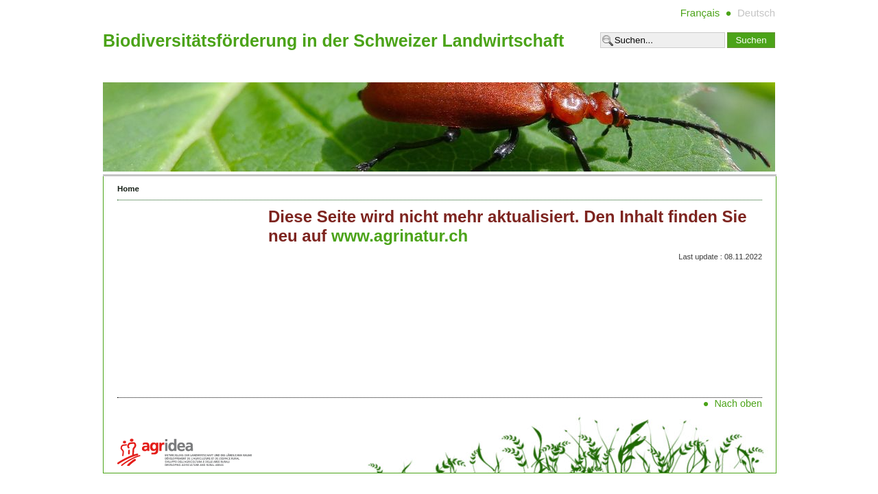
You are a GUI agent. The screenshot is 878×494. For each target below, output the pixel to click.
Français (700, 13)
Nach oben (738, 403)
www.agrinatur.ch (399, 235)
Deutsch (756, 13)
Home (128, 189)
